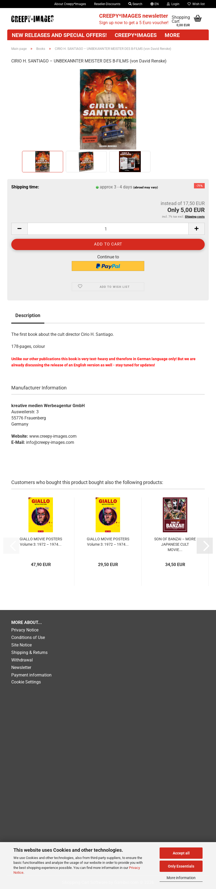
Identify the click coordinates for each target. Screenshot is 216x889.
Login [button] (173, 4)
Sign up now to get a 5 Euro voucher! (133, 19)
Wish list (196, 4)
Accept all (181, 853)
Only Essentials (181, 866)
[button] (154, 4)
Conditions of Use (28, 637)
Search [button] (135, 4)
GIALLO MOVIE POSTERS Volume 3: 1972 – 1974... (41, 541)
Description (27, 315)
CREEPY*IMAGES (136, 35)
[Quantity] (108, 229)
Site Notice (21, 645)
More (172, 35)
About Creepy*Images (70, 4)
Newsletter (21, 667)
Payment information (31, 675)
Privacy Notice (24, 630)
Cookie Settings (26, 682)
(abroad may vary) (145, 187)
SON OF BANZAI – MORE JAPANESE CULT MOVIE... (175, 544)
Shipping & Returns (29, 652)
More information (181, 878)
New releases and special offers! (59, 35)
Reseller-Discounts (107, 4)
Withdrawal (22, 660)
